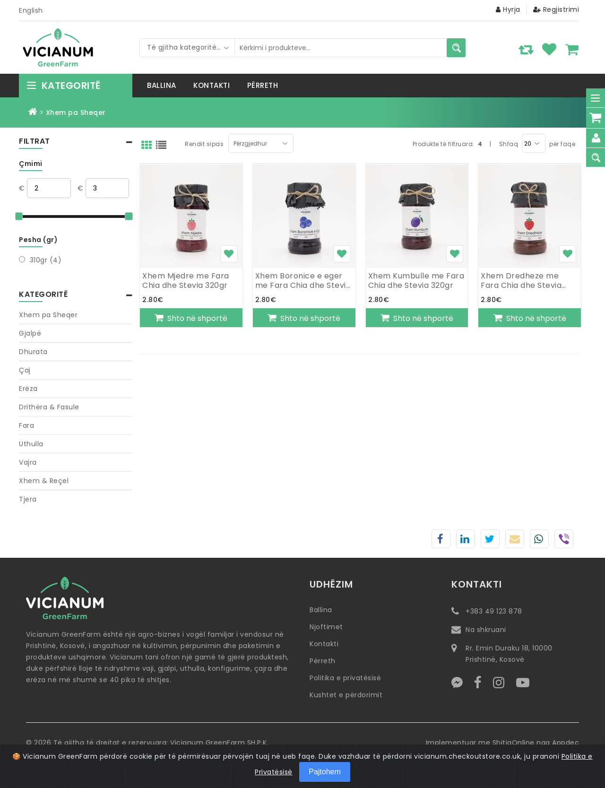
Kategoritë (63, 85)
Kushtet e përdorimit (346, 695)
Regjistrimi (556, 9)
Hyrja (508, 9)
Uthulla (31, 444)
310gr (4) (46, 260)
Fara (26, 425)
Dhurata (33, 351)
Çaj (25, 370)
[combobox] (187, 48)
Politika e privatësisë (345, 678)
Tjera (28, 499)
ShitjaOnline (514, 742)
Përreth (323, 661)
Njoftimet (326, 627)
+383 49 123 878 (494, 611)
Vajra (28, 462)
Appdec (565, 742)
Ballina (321, 610)
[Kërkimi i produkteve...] (456, 47)
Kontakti (324, 644)
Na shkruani (486, 629)
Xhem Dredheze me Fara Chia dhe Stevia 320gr (521, 280)
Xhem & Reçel (44, 480)
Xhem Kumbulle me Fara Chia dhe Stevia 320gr (416, 280)
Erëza (28, 388)
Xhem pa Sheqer (48, 315)
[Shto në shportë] (191, 317)
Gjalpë (30, 333)
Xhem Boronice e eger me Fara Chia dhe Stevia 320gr (303, 280)
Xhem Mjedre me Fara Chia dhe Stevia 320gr (185, 280)
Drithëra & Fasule (49, 407)
